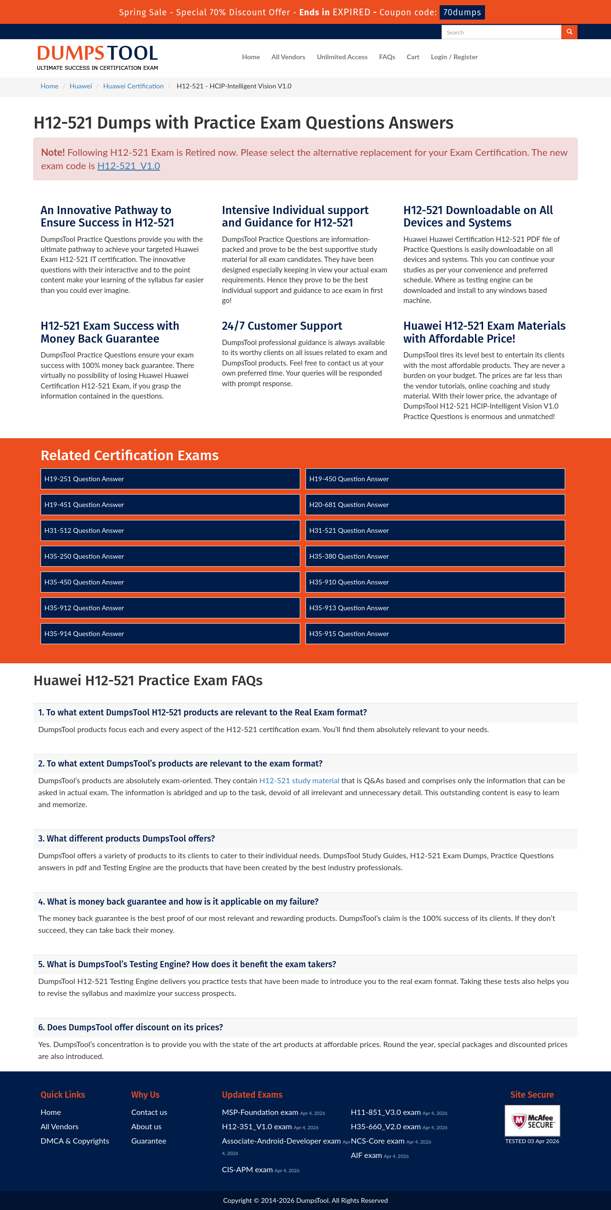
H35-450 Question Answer (84, 582)
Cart (413, 57)
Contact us (149, 1111)
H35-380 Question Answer (349, 556)
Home (251, 57)
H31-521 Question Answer (349, 530)
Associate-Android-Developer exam (281, 1140)
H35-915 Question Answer (349, 633)
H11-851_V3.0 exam (386, 1111)
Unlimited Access (342, 57)
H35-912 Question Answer (84, 608)
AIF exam (366, 1154)
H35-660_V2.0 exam (386, 1126)
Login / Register (454, 57)
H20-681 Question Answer (349, 504)
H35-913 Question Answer (349, 608)
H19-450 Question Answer (349, 479)
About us (146, 1126)
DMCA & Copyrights (75, 1140)
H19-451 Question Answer (84, 504)
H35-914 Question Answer (84, 633)
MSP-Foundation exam (260, 1111)
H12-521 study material (299, 780)
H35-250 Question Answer (84, 556)
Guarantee (148, 1140)
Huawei (81, 86)
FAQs (387, 57)
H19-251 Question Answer (84, 479)
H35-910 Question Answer (349, 582)
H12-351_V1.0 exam (257, 1126)
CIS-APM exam (247, 1169)
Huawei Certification (133, 86)
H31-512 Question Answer (84, 530)
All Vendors (289, 57)
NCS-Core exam (378, 1140)
